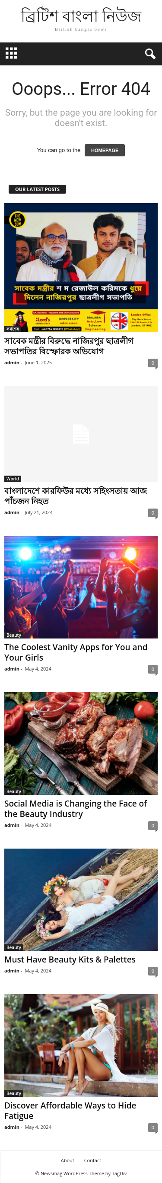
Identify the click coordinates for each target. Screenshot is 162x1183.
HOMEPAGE (104, 150)
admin (11, 362)
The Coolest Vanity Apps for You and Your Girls (76, 652)
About (67, 1160)
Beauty (13, 635)
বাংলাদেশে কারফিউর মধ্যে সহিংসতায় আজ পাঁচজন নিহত (75, 496)
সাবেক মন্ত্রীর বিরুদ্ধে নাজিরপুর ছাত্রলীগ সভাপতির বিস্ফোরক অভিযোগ (68, 346)
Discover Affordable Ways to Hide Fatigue (70, 1110)
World (12, 479)
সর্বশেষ (12, 329)
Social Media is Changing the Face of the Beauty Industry (75, 809)
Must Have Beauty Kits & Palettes (70, 959)
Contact (93, 1160)
